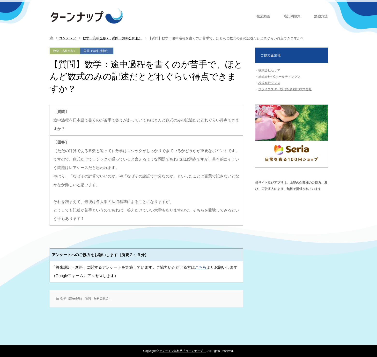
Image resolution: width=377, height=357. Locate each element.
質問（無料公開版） (97, 51)
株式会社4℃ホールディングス (279, 76)
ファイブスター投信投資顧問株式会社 (285, 89)
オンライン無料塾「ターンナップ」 (182, 351)
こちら (201, 267)
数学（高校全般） (64, 51)
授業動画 (263, 16)
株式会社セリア (269, 70)
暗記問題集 (292, 16)
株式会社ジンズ (269, 83)
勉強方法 (321, 16)
